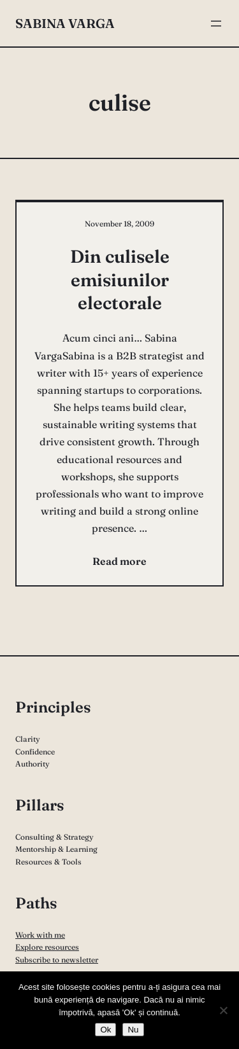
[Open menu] (216, 23)
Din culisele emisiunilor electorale (120, 280)
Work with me (40, 935)
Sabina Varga (65, 23)
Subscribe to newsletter (56, 959)
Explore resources (47, 947)
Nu (132, 1029)
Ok (105, 1029)
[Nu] (223, 1010)
